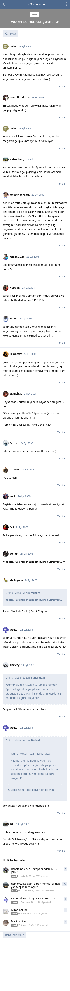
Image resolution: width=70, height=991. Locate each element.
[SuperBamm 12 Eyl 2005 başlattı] (6, 911)
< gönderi (35, 4)
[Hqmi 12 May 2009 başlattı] (6, 870)
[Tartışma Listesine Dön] (3, 4)
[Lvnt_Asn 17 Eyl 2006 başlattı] (6, 885)
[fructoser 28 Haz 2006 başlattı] (6, 900)
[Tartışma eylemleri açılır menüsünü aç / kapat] (66, 4)
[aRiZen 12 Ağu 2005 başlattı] (6, 923)
